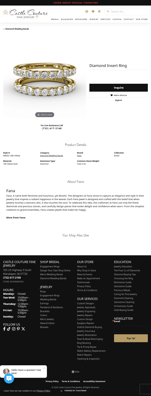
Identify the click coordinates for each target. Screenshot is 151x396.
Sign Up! (131, 338)
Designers (81, 19)
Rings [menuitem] (43, 291)
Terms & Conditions (87, 290)
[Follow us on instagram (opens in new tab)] (13, 329)
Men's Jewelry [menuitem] (47, 319)
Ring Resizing (84, 342)
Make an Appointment (88, 278)
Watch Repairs (84, 354)
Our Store (142, 19)
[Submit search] (107, 11)
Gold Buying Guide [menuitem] (123, 309)
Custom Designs (85, 303)
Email (117, 321)
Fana (79, 155)
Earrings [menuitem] (44, 303)
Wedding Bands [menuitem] (48, 299)
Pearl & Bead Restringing (90, 338)
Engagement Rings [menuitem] (50, 295)
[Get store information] (13, 281)
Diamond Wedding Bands (17, 29)
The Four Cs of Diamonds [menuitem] (127, 270)
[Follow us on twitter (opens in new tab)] (23, 329)
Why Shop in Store (86, 270)
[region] (44, 76)
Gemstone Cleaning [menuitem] (124, 302)
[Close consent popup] (61, 391)
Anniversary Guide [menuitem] (123, 306)
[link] (75, 2)
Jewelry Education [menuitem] (123, 266)
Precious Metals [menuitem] (122, 290)
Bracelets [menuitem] (45, 311)
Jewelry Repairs (85, 315)
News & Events (84, 274)
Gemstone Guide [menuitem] (122, 286)
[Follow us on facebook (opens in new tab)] (4, 329)
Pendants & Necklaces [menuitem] (51, 307)
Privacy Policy (84, 286)
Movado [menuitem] (44, 327)
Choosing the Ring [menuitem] (123, 278)
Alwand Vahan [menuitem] (47, 323)
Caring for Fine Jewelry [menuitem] (125, 294)
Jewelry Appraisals (86, 307)
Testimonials (83, 282)
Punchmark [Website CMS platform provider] (81, 391)
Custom (117, 19)
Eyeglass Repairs (85, 323)
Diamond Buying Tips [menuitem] (125, 274)
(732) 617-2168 (52, 128)
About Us (82, 266)
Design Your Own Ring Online (55, 270)
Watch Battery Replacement (91, 350)
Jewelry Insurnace (86, 331)
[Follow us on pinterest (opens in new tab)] (18, 329)
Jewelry (94, 19)
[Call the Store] (12, 277)
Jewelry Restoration (87, 334)
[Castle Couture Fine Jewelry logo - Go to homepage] (26, 14)
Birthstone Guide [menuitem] (123, 282)
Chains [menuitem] (43, 315)
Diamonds (67, 19)
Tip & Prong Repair (87, 346)
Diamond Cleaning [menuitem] (123, 298)
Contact (129, 19)
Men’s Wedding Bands (51, 274)
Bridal (55, 19)
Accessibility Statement (94, 381)
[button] (87, 11)
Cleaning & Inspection (88, 358)
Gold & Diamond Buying (89, 327)
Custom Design (85, 319)
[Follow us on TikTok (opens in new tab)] (8, 329)
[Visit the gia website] (75, 371)
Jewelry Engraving (86, 311)
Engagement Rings (50, 266)
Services (106, 19)
